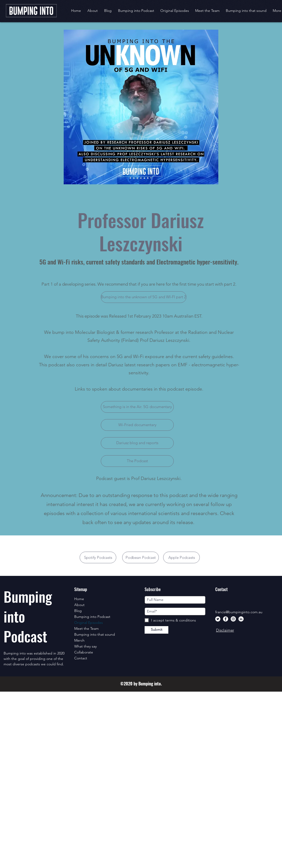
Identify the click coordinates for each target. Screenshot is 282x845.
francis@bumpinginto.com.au (238, 612)
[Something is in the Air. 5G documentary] (137, 407)
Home (79, 599)
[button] (174, 10)
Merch (79, 640)
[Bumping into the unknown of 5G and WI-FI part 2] (143, 297)
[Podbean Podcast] (140, 557)
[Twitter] (217, 619)
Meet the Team (86, 628)
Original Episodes (88, 622)
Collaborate (83, 652)
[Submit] (156, 630)
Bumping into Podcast (92, 616)
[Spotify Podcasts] (98, 557)
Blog (78, 610)
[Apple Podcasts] (181, 557)
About (79, 604)
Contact (80, 658)
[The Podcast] (137, 461)
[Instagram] (233, 619)
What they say (85, 646)
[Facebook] (225, 619)
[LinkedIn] (241, 619)
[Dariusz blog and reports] (137, 443)
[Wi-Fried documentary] (137, 425)
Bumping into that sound (94, 634)
